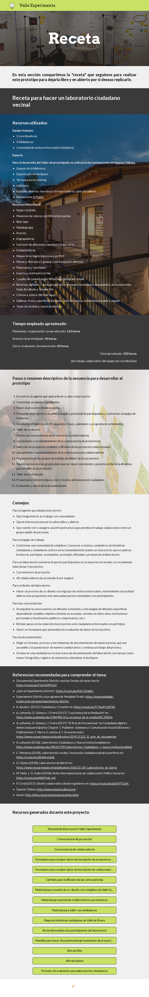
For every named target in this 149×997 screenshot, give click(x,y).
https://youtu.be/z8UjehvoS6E (35, 757)
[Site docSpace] (74, 960)
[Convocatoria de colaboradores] (74, 849)
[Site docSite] (74, 950)
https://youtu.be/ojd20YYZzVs (109, 783)
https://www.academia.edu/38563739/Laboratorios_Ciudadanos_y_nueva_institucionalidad (74, 747)
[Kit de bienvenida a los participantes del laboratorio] (74, 930)
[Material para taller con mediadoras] (74, 910)
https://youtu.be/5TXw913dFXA (94, 707)
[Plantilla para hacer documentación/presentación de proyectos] (74, 940)
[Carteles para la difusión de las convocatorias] (74, 879)
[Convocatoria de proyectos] (74, 839)
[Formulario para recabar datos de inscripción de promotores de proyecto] (74, 859)
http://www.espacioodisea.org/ (56, 789)
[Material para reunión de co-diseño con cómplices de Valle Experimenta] (74, 889)
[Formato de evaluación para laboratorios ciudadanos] (74, 970)
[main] (74, 38)
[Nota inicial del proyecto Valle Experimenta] (74, 829)
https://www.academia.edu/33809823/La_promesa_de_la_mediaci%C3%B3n (64, 717)
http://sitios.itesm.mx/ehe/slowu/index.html (52, 795)
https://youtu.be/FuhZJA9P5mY (36, 685)
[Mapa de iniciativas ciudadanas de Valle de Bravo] (74, 920)
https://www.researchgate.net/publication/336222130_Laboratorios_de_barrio (66, 767)
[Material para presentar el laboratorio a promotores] (74, 900)
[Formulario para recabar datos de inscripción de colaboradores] (74, 869)
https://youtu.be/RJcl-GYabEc (75, 691)
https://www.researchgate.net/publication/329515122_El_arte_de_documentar (66, 736)
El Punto (38, 197)
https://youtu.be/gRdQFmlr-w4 (35, 778)
